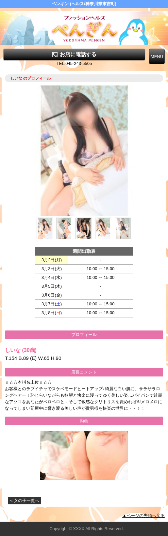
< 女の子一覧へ (24, 500)
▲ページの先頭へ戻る (143, 515)
